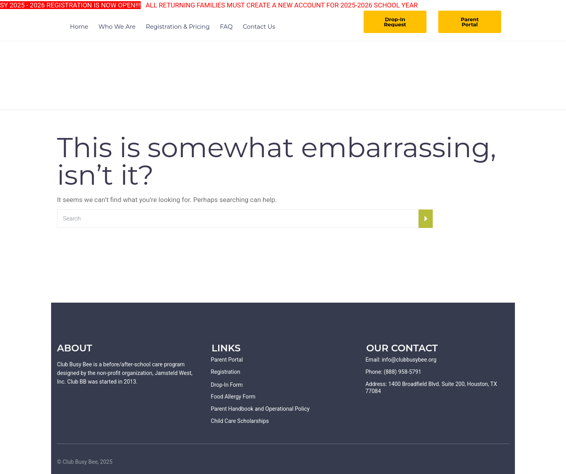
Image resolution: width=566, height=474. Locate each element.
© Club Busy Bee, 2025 (84, 462)
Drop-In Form (227, 385)
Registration (225, 372)
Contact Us (259, 26)
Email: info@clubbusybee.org (401, 359)
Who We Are (117, 26)
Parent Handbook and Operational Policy (260, 409)
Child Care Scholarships (240, 421)
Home (79, 26)
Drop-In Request (395, 22)
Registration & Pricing (178, 26)
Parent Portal (470, 22)
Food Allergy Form (233, 396)
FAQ (226, 26)
